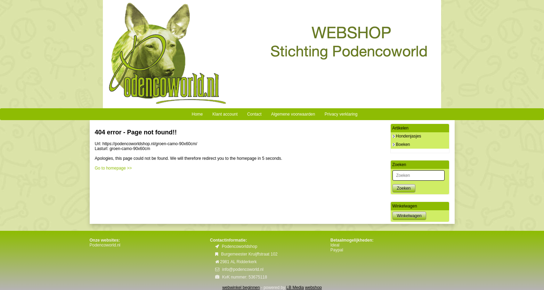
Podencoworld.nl (105, 245)
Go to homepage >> (113, 168)
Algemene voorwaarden (293, 114)
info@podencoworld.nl (242, 269)
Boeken (401, 144)
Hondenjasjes (406, 136)
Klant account (225, 114)
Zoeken (404, 188)
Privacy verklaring (341, 114)
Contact (254, 114)
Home (197, 114)
